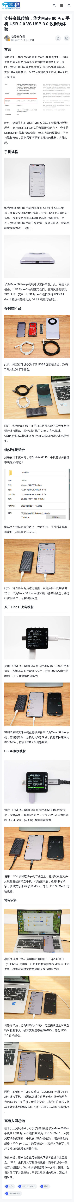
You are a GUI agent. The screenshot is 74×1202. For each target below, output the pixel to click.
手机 (26, 40)
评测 (32, 40)
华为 (11, 1186)
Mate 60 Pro (14, 1193)
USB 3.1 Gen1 (28, 1186)
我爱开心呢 (18, 36)
